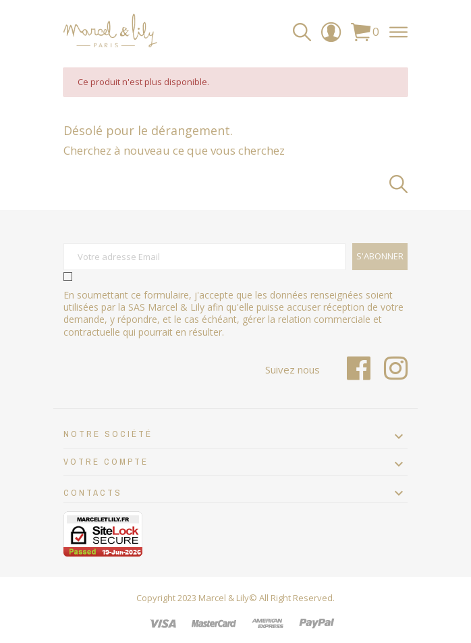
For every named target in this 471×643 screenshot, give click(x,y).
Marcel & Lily (223, 598)
